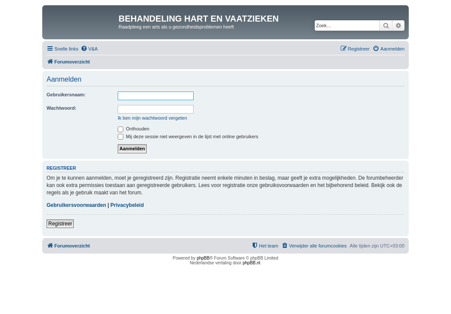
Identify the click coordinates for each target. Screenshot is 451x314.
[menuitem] (89, 49)
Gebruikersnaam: (66, 94)
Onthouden (134, 128)
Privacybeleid (127, 205)
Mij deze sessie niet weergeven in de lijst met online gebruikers (188, 136)
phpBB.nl (251, 262)
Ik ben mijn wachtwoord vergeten (152, 118)
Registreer (60, 224)
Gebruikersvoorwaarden (76, 205)
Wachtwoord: (61, 108)
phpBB (203, 258)
